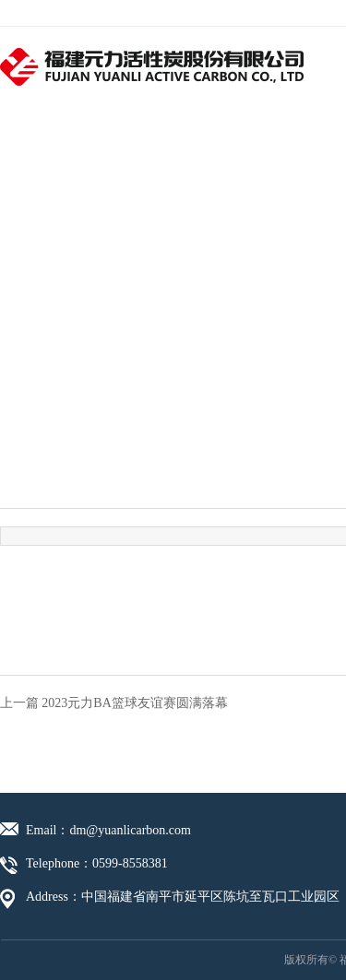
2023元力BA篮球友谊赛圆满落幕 (134, 703)
